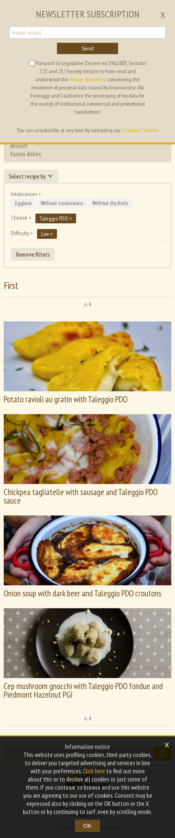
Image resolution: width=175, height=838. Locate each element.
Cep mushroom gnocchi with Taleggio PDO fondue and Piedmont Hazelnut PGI (83, 690)
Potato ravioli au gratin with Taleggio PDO (65, 399)
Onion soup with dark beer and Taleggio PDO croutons (82, 593)
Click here (94, 771)
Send (87, 48)
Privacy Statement (88, 79)
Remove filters (33, 254)
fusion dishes (25, 154)
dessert (19, 145)
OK (87, 825)
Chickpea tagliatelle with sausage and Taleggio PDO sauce (81, 496)
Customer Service (140, 130)
